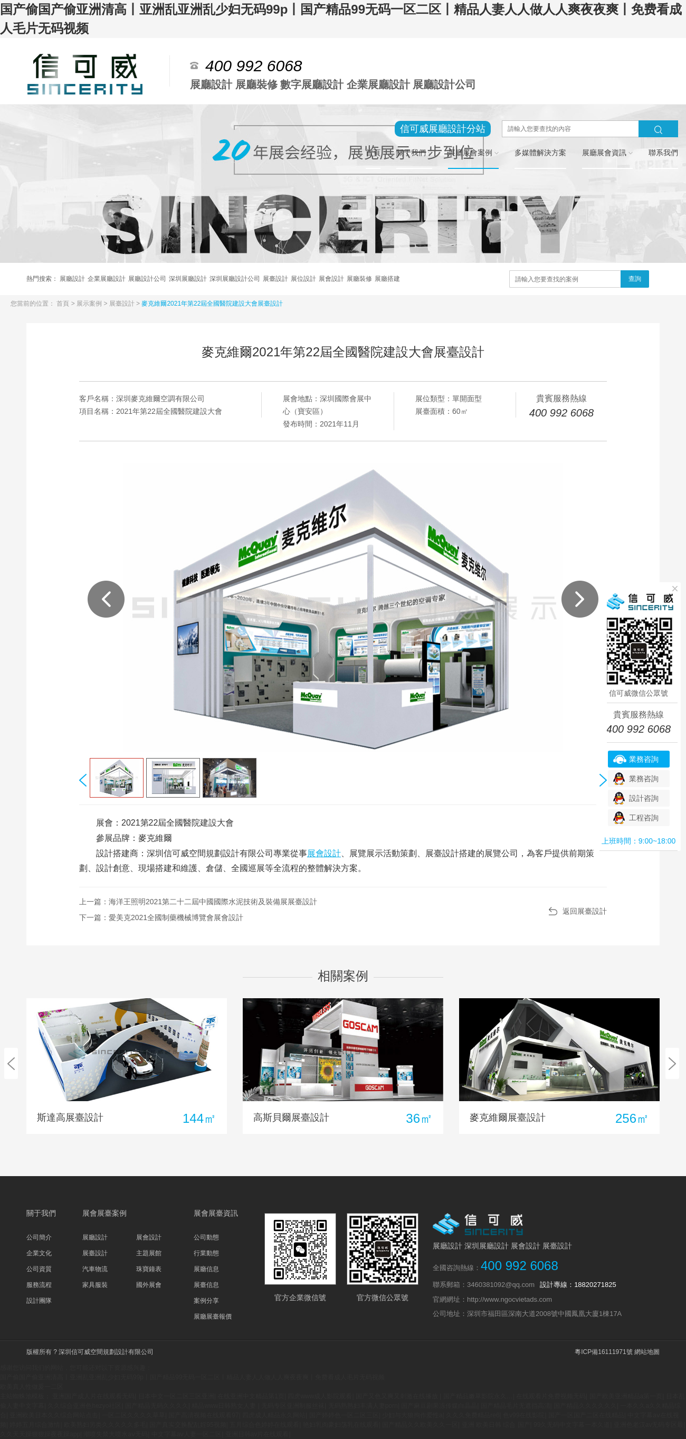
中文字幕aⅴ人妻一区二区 (186, 1434)
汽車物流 (95, 1269)
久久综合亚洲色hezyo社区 (84, 1405)
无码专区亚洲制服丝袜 (293, 1405)
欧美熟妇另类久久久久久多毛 (105, 1424)
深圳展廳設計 (188, 278)
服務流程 (39, 1285)
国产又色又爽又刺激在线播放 (398, 1396)
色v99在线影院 (524, 1415)
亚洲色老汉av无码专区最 (649, 1424)
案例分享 (206, 1300)
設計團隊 (39, 1300)
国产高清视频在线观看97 (203, 1415)
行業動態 (206, 1253)
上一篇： (198, 901)
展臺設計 (275, 278)
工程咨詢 (644, 817)
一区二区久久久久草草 (133, 1415)
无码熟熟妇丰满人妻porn (363, 1405)
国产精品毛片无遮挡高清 (515, 1405)
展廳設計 (72, 278)
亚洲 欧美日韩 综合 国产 (496, 1424)
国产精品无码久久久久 (156, 1405)
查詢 (634, 278)
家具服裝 (95, 1285)
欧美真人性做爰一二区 (31, 1386)
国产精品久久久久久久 (585, 1405)
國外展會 (148, 1285)
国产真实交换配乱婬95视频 (187, 1424)
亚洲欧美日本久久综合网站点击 (53, 1415)
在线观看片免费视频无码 (551, 1396)
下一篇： (161, 917)
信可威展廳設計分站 (442, 129)
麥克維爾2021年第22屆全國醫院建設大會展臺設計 (212, 303)
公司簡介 (39, 1237)
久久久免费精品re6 (472, 1415)
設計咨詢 (644, 798)
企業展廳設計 (107, 278)
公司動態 (206, 1237)
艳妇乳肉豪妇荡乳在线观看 (341, 1424)
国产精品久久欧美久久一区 (420, 1424)
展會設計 (331, 278)
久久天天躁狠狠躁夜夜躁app (40, 1434)
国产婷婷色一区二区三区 (344, 1415)
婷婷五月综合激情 (34, 1424)
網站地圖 (647, 1352)
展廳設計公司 (147, 278)
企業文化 (39, 1253)
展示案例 (90, 303)
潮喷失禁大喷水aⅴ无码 (115, 1434)
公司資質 (39, 1269)
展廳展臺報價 (213, 1316)
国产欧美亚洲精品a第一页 (626, 1396)
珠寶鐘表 (148, 1269)
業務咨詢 (644, 759)
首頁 (63, 303)
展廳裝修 (359, 278)
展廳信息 (206, 1269)
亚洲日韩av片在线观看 (257, 1434)
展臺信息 (206, 1285)
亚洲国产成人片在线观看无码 (93, 1396)
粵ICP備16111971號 (603, 1352)
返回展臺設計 (585, 911)
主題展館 (148, 1253)
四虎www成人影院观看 (320, 1396)
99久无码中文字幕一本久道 (571, 1424)
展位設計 (303, 278)
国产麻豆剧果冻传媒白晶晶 (439, 1405)
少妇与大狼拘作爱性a (412, 1415)
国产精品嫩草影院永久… (478, 1396)
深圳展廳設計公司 (234, 278)
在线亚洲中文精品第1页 (250, 1396)
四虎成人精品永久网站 (274, 1415)
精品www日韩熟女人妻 (225, 1405)
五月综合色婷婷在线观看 (264, 1424)
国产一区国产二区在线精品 (586, 1415)
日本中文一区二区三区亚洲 (176, 1396)
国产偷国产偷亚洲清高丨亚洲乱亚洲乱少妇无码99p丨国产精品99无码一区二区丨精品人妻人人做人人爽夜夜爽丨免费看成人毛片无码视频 (192, 1377)
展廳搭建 (387, 278)
